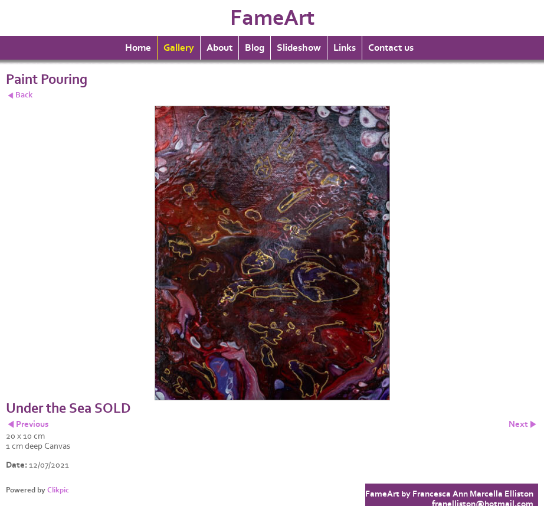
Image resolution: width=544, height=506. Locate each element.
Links (344, 48)
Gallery (178, 48)
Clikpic (58, 490)
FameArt (272, 18)
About (219, 48)
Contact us (391, 48)
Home (138, 48)
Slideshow (299, 48)
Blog (254, 48)
